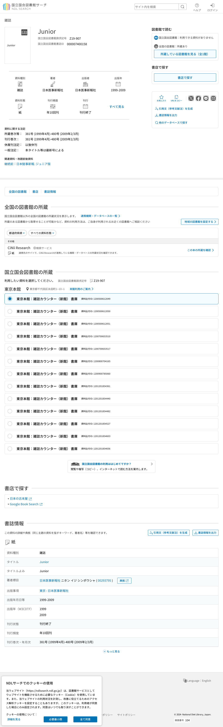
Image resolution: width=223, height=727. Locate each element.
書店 (35, 191)
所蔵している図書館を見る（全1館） (185, 54)
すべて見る (116, 106)
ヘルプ (197, 7)
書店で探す (185, 77)
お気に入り (161, 98)
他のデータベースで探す (171, 123)
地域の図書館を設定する (201, 222)
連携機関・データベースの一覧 (101, 216)
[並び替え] (17, 233)
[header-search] (161, 7)
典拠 (124, 581)
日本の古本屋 (21, 498)
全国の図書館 (18, 191)
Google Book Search (26, 504)
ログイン (212, 7)
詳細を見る (13, 719)
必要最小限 (55, 719)
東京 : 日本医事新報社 (54, 590)
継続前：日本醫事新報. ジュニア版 (27, 164)
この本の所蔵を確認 (201, 250)
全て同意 (85, 719)
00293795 (104, 580)
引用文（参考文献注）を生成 (174, 109)
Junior (44, 562)
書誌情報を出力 (166, 115)
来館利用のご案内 (82, 289)
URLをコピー (176, 98)
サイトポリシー (126, 715)
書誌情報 (50, 191)
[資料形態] (42, 233)
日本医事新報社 (50, 580)
